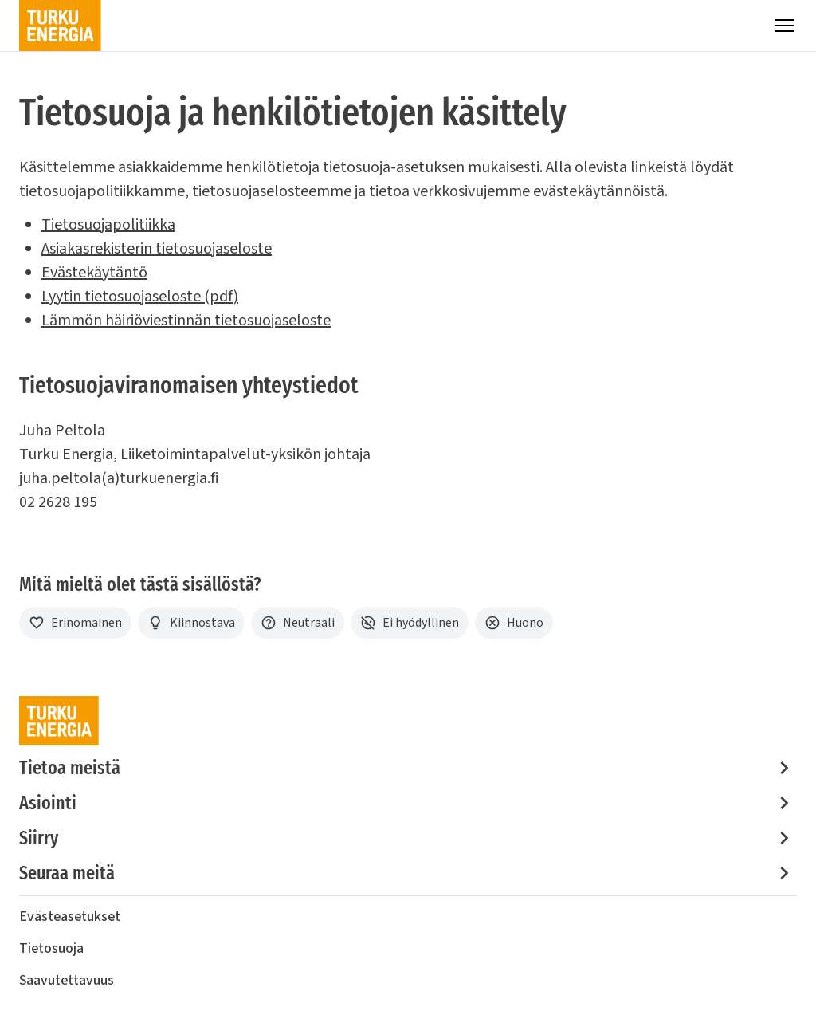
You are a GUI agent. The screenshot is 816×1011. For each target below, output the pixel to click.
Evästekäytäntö (94, 273)
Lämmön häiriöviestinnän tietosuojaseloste (186, 320)
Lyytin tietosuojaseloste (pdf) (139, 296)
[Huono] (514, 623)
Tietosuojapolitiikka (108, 225)
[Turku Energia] (60, 25)
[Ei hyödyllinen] (410, 623)
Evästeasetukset (69, 916)
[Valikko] (784, 25)
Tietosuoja (51, 948)
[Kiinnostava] (191, 623)
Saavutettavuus (66, 980)
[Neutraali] (297, 623)
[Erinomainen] (75, 623)
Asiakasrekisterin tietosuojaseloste (156, 249)
